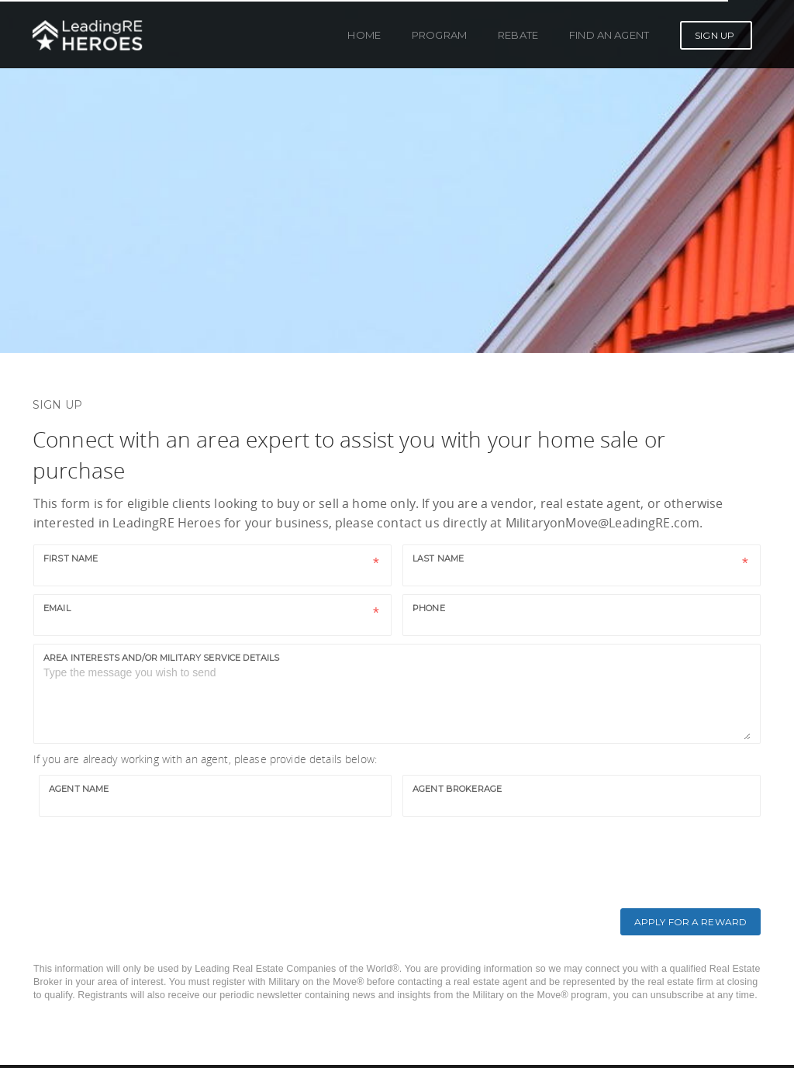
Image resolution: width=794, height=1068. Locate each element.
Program (439, 35)
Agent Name (79, 788)
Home (364, 35)
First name (70, 558)
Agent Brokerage (457, 788)
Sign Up (714, 35)
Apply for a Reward (690, 922)
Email (57, 608)
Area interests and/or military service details (161, 657)
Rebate (518, 35)
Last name (438, 558)
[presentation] (159, 854)
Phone (429, 608)
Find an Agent (609, 35)
